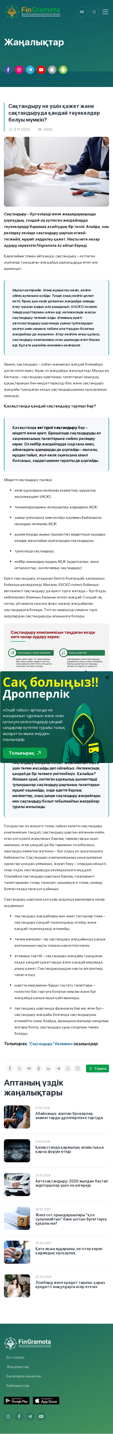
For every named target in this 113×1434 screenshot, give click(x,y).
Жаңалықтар (18, 1367)
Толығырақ (25, 753)
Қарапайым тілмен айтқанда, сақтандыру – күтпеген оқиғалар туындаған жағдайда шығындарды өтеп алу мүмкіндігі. (51, 262)
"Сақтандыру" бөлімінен (50, 1044)
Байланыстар (18, 1386)
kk (82, 12)
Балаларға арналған (24, 1376)
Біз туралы (15, 1357)
